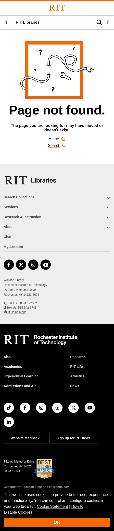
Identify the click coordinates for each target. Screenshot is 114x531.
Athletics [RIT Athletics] (77, 376)
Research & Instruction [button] (22, 217)
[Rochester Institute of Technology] (57, 7)
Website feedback (25, 438)
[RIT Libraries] (31, 180)
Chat (7, 237)
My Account (13, 247)
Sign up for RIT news (73, 438)
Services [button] (11, 207)
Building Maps (16, 312)
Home (57, 139)
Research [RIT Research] (78, 357)
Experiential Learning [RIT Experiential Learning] (21, 376)
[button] (6, 22)
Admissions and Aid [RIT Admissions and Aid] (20, 386)
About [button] (8, 227)
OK (57, 522)
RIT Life (76, 367)
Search (57, 146)
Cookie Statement (52, 506)
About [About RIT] (8, 357)
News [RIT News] (74, 386)
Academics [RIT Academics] (13, 367)
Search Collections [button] (19, 197)
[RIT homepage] (40, 340)
